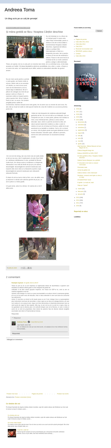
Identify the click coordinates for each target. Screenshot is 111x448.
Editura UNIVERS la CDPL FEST (87, 153)
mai (79, 141)
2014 (78, 120)
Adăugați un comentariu (15, 339)
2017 (78, 111)
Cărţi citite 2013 (80, 44)
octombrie (81, 127)
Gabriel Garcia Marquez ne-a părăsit (88, 160)
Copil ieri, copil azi (22, 430)
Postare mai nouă (12, 394)
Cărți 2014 (79, 46)
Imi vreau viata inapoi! (14, 422)
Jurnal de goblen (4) (83, 170)
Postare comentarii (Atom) (23, 397)
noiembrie (81, 125)
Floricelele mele (82, 167)
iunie (79, 138)
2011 (78, 203)
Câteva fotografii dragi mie (85, 150)
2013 (78, 197)
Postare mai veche (63, 394)
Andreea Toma (20, 9)
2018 (78, 109)
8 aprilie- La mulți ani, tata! (85, 182)
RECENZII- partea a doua (84, 51)
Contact (78, 53)
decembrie (81, 122)
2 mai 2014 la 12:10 (37, 322)
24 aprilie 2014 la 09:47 (31, 283)
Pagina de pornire (37, 394)
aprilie (80, 144)
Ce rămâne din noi (13, 404)
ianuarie (80, 194)
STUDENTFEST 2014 (84, 180)
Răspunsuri (17, 318)
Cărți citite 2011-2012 (82, 42)
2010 (78, 206)
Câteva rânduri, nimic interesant (87, 173)
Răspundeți (15, 314)
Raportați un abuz (81, 211)
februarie (81, 191)
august (80, 133)
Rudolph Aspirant (17, 283)
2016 (78, 114)
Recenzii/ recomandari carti (84, 49)
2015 (78, 117)
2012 (78, 200)
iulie (79, 135)
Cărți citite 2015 (80, 56)
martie (80, 188)
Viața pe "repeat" (82, 185)
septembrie (81, 130)
